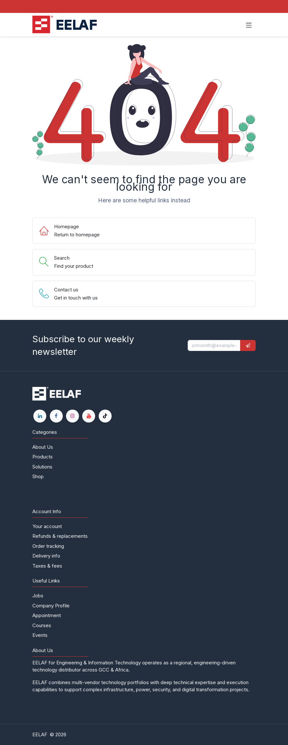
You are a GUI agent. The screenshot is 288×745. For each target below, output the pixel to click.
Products (42, 457)
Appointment (46, 615)
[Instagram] (72, 416)
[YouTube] (88, 416)
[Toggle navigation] (249, 24)
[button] (248, 345)
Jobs (37, 596)
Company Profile (51, 606)
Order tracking (48, 546)
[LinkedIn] (39, 416)
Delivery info (46, 556)
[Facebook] (56, 416)
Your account (47, 526)
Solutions (42, 467)
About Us (42, 447)
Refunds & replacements (60, 536)
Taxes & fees (47, 566)
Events (40, 635)
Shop (38, 476)
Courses (41, 625)
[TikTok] (105, 416)
